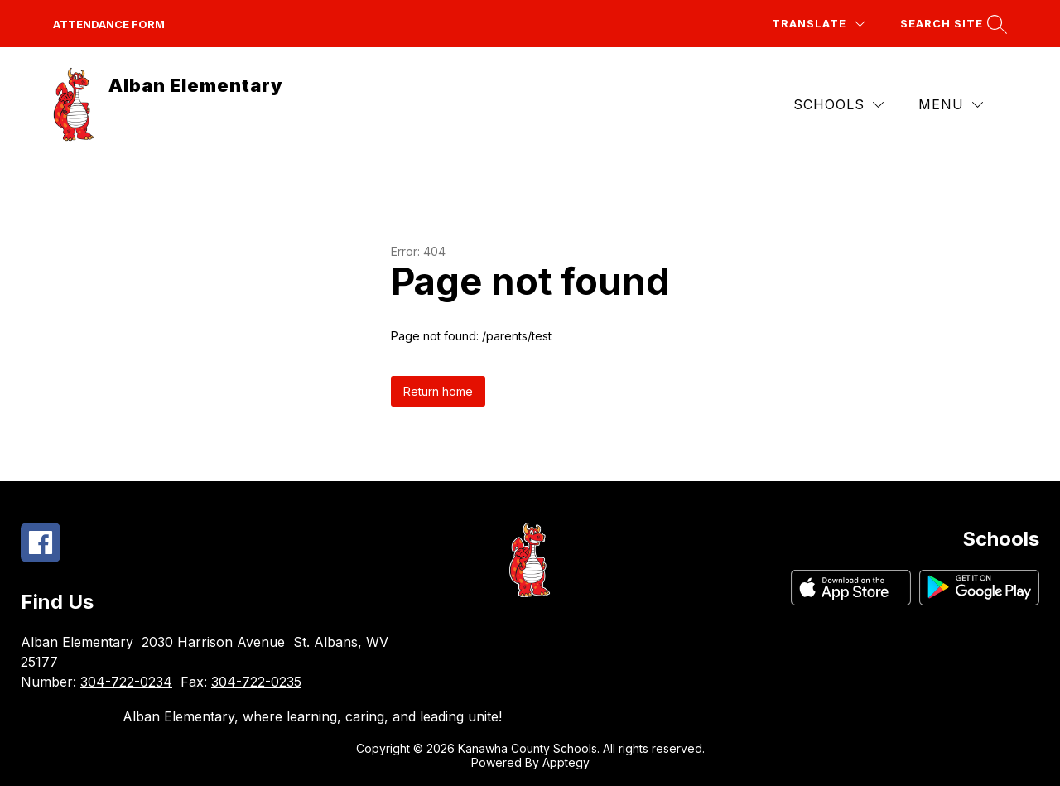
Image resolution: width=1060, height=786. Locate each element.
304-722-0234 (126, 681)
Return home (438, 391)
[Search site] (951, 23)
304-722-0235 (256, 681)
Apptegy (566, 762)
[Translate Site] (819, 23)
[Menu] (950, 104)
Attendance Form (109, 24)
